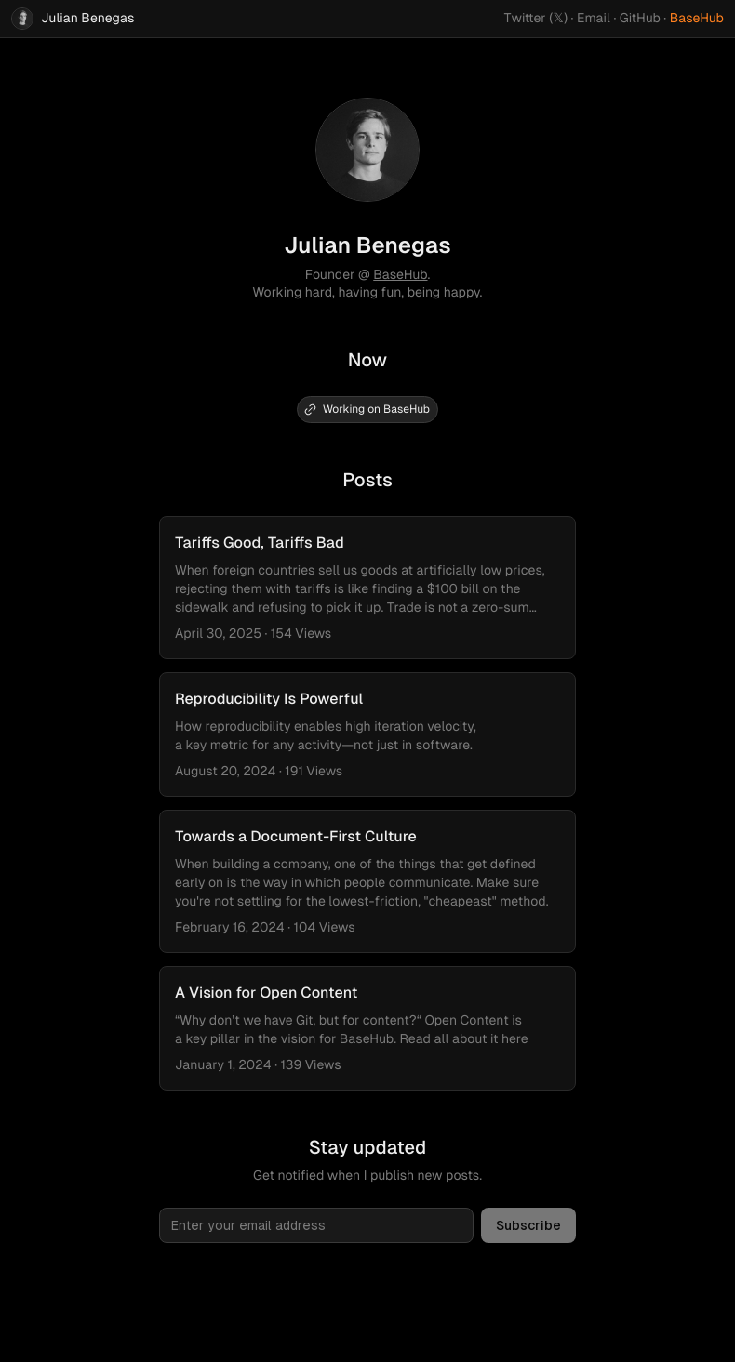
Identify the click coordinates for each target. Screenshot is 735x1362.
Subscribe (528, 1225)
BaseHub (697, 18)
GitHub (640, 18)
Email (593, 18)
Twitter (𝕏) (536, 18)
